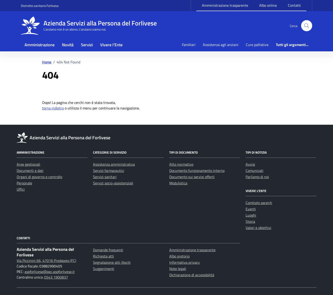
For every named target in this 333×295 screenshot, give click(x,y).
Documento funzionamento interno (197, 170)
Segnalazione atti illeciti (112, 262)
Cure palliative (257, 44)
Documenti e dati (30, 170)
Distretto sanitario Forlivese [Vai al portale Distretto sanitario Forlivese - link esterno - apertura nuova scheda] (40, 5)
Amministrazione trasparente (225, 5)
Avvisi (250, 164)
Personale (24, 183)
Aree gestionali (28, 164)
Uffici (21, 189)
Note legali (177, 268)
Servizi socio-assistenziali (113, 183)
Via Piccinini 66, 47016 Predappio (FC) (46, 260)
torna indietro (53, 108)
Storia (250, 221)
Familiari (188, 44)
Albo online (268, 5)
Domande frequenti (108, 250)
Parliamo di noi (257, 177)
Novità (68, 45)
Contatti (294, 5)
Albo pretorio (179, 256)
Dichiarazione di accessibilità (191, 275)
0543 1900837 (56, 277)
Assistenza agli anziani (220, 44)
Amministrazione (40, 45)
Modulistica (178, 183)
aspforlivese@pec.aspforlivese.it (50, 271)
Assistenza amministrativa (114, 164)
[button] (306, 25)
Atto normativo (181, 164)
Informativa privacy (184, 262)
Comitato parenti (259, 202)
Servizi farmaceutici (108, 170)
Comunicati (254, 170)
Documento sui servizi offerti (192, 177)
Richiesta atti (103, 256)
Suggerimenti (103, 268)
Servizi (87, 45)
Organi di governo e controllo (39, 177)
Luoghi (251, 215)
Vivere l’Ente (111, 45)
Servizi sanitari (105, 177)
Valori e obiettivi (258, 227)
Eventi (251, 209)
